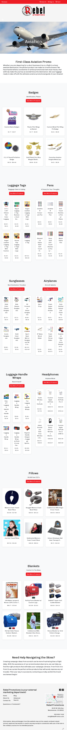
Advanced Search (17, 699)
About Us (6, 698)
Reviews (4, 2)
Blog (15, 695)
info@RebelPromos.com (56, 716)
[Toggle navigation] (3, 20)
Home (5, 695)
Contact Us (6, 700)
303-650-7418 (59, 714)
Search (43, 2)
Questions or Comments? (11, 704)
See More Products (33, 100)
